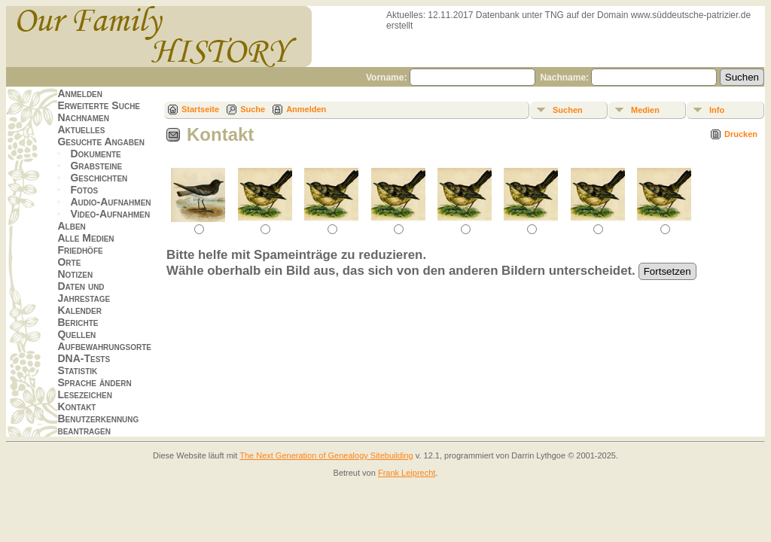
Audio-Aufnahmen (110, 202)
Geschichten (98, 178)
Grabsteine (96, 166)
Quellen (76, 334)
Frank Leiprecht (406, 472)
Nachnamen (82, 117)
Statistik (77, 370)
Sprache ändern (94, 382)
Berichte (77, 322)
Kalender (79, 310)
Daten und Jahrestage (83, 292)
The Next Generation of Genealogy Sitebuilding (326, 455)
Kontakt (76, 406)
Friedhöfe (79, 250)
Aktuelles (81, 129)
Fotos (84, 190)
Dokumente (95, 154)
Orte (69, 262)
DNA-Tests (83, 358)
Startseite (200, 109)
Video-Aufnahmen (110, 214)
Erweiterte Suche (98, 105)
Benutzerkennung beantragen (98, 425)
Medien (645, 109)
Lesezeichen (84, 394)
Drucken (740, 134)
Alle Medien (85, 238)
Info (716, 109)
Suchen (568, 109)
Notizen (75, 274)
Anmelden (79, 93)
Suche (252, 109)
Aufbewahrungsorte (104, 346)
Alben (71, 226)
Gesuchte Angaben (101, 142)
